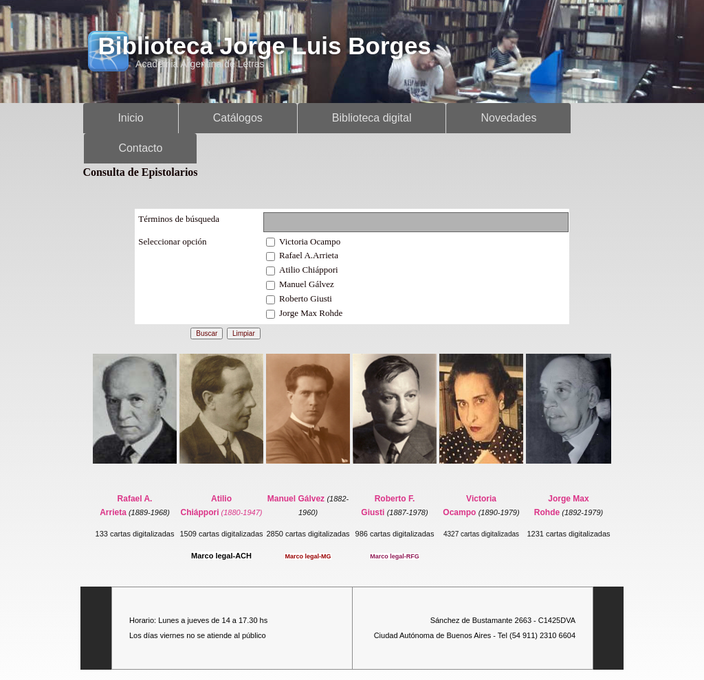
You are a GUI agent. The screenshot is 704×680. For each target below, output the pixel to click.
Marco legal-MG (308, 556)
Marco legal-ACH (221, 556)
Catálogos (238, 118)
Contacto (140, 148)
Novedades (508, 118)
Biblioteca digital (372, 118)
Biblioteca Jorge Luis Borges (264, 45)
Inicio (130, 118)
